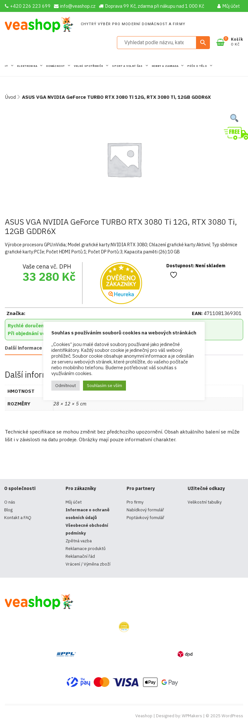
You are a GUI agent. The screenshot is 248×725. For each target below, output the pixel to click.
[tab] (23, 348)
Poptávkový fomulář (145, 517)
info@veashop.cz (75, 6)
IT (7, 66)
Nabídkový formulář (145, 510)
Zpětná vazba (79, 541)
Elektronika (27, 66)
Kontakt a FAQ (17, 517)
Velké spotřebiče (89, 66)
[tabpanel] (124, 159)
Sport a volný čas (127, 66)
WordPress (232, 716)
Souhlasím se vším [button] (104, 385)
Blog (8, 510)
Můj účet (228, 6)
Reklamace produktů (86, 548)
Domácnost (56, 66)
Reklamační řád (80, 556)
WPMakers (192, 716)
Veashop (143, 716)
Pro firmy (135, 502)
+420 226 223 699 (28, 6)
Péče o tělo (197, 66)
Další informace (23, 348)
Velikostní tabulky (205, 502)
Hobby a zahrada (166, 66)
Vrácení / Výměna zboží (88, 564)
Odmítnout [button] (65, 385)
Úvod (10, 97)
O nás (9, 502)
